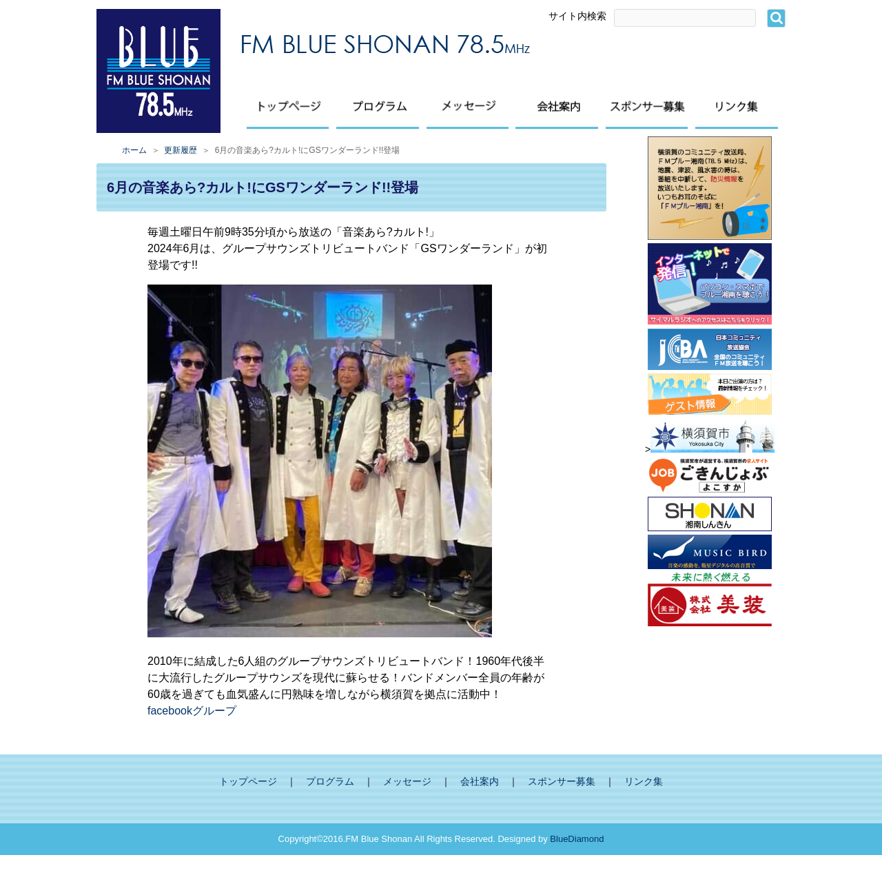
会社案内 (479, 781)
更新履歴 (180, 150)
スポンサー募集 (561, 781)
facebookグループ (191, 711)
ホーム (134, 150)
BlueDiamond (577, 839)
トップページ (248, 781)
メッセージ (407, 781)
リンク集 (643, 781)
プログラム (330, 781)
